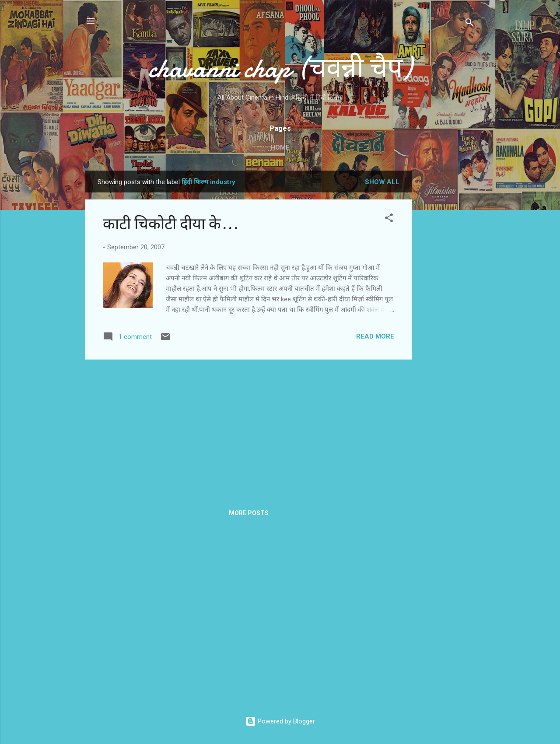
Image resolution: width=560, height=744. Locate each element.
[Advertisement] (447, 302)
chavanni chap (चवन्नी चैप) (280, 68)
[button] (389, 219)
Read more (375, 336)
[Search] (469, 23)
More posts (249, 513)
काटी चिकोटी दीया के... (170, 224)
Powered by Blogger (280, 721)
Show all (382, 182)
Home (280, 147)
